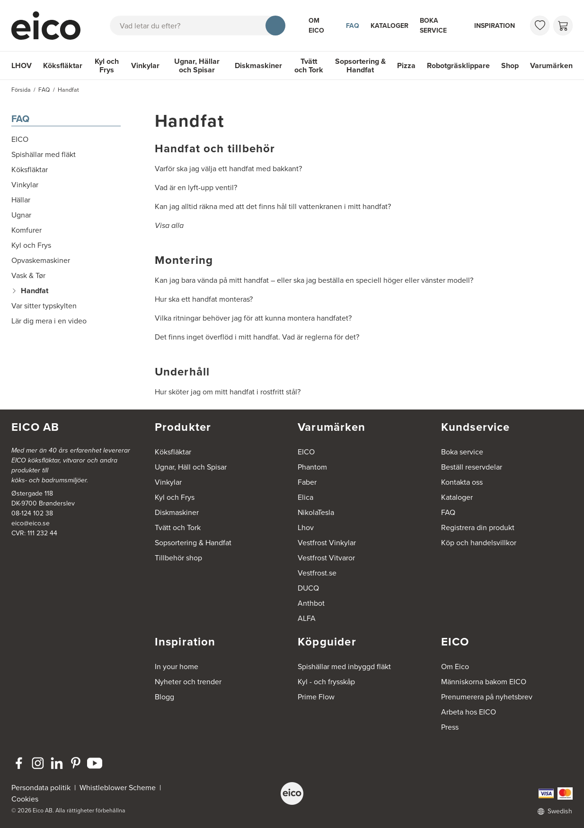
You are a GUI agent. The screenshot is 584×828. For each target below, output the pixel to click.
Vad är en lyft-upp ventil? (196, 187)
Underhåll (182, 371)
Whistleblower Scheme (118, 787)
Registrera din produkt (477, 527)
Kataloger (389, 26)
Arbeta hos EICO (468, 711)
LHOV (21, 65)
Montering (184, 260)
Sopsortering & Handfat (360, 65)
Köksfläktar (62, 65)
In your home (176, 666)
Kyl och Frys (107, 65)
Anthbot (311, 603)
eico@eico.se (30, 523)
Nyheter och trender (188, 681)
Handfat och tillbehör (215, 148)
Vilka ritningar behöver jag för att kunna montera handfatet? (253, 318)
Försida (21, 90)
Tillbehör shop (178, 557)
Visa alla (169, 225)
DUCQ (308, 588)
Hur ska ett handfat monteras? (204, 299)
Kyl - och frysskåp (326, 681)
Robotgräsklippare (458, 65)
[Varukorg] (563, 25)
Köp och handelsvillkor (478, 542)
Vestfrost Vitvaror (326, 557)
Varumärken (551, 65)
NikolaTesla (316, 512)
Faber (307, 482)
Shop (510, 65)
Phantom (312, 467)
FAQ (352, 26)
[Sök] (275, 25)
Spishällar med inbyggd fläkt (344, 666)
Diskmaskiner (258, 65)
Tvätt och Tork (308, 65)
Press (450, 727)
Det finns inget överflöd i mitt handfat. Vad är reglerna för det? (257, 336)
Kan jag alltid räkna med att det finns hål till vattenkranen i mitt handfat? (273, 206)
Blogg (164, 696)
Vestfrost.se (317, 572)
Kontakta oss (462, 482)
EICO (306, 451)
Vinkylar (145, 65)
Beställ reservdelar (471, 467)
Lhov (306, 527)
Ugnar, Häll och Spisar (191, 467)
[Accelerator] (49, 25)
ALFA (307, 618)
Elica (305, 497)
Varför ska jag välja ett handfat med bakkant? (228, 168)
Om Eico (316, 25)
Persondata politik (41, 787)
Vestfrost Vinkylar (327, 542)
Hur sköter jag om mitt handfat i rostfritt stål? (228, 391)
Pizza (406, 65)
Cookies (24, 798)
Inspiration (494, 26)
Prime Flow (316, 696)
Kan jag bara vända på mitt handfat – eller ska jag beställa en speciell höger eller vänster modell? (314, 280)
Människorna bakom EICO (483, 681)
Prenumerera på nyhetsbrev (486, 696)
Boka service (433, 25)
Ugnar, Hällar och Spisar (197, 65)
